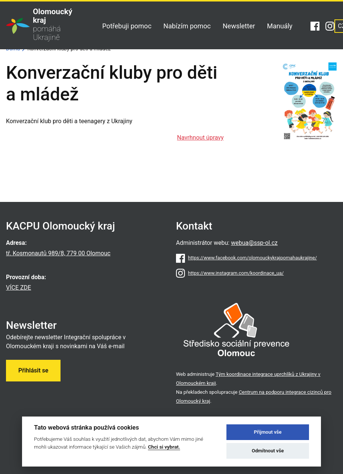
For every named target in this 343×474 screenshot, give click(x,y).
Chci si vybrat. (164, 447)
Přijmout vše (268, 432)
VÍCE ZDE (18, 287)
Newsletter (239, 26)
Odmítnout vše (268, 450)
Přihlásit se (33, 370)
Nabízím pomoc (187, 26)
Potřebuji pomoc (126, 26)
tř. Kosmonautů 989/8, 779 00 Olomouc (58, 253)
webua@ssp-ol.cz (254, 242)
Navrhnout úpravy (200, 137)
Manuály (280, 26)
